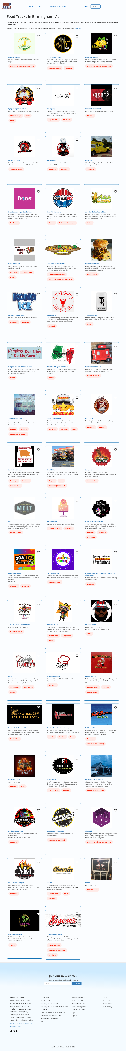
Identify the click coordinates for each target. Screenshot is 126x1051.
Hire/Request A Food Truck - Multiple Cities (54, 1007)
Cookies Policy (107, 1007)
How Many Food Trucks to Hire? (51, 1016)
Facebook (11, 1031)
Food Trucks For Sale (78, 1010)
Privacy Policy (107, 1004)
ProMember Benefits (78, 1004)
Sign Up (95, 6)
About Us (41, 6)
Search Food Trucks (47, 1001)
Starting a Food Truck (79, 1001)
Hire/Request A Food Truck (57, 6)
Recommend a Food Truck (49, 1018)
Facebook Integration (79, 1007)
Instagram (14, 1031)
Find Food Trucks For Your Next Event (53, 1013)
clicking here (78, 28)
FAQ (42, 1021)
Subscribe (77, 983)
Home (31, 6)
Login (86, 6)
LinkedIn (17, 1031)
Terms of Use (107, 1001)
